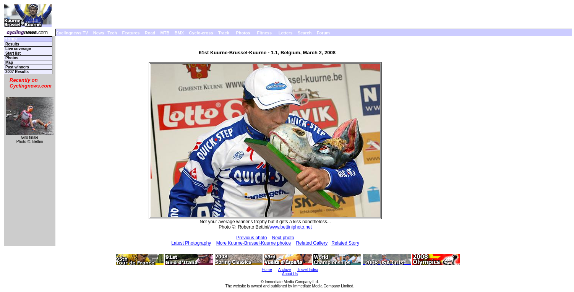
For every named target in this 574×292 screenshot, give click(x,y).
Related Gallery (312, 243)
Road (150, 33)
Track (223, 33)
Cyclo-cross (201, 33)
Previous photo (251, 237)
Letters (286, 33)
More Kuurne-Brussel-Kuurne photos (253, 243)
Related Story (345, 243)
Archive (284, 270)
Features (131, 33)
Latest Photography (191, 243)
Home (10, 39)
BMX (179, 33)
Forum (323, 33)
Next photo (283, 237)
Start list (13, 53)
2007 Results (17, 72)
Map (9, 62)
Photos (243, 33)
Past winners (17, 67)
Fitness (264, 33)
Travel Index (307, 270)
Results (12, 44)
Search (305, 33)
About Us (290, 274)
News (98, 33)
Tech (112, 33)
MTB (165, 33)
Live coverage (18, 49)
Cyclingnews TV (72, 33)
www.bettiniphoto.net (290, 227)
